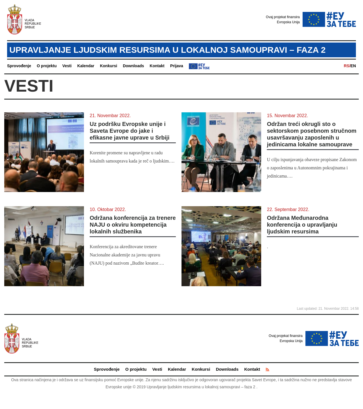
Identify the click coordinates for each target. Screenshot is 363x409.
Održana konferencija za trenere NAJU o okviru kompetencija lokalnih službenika (133, 225)
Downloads (133, 66)
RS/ (347, 66)
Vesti (67, 66)
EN (353, 66)
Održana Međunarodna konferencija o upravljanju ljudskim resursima (302, 225)
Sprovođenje (19, 66)
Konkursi (108, 66)
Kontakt (157, 66)
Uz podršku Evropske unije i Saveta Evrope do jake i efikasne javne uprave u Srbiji (129, 131)
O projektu (47, 66)
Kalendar (85, 66)
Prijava (176, 66)
